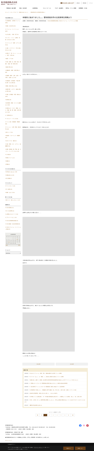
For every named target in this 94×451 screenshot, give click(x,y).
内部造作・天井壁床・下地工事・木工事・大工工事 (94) (13, 81)
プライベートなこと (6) (11, 217)
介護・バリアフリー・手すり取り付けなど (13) (13, 49)
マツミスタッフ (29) (10, 185)
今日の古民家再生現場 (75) (12, 220)
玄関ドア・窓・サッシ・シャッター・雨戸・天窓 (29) (13, 54)
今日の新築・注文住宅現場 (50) (13, 223)
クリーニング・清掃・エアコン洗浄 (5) (13, 43)
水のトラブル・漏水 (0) (11, 140)
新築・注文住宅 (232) (11, 25)
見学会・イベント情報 (71, 8)
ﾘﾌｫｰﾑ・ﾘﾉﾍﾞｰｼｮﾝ (47, 8)
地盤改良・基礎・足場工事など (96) (12, 71)
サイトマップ (9, 440)
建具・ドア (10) (9, 58)
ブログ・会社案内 (59, 8)
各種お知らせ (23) (10, 175)
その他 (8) (8, 154)
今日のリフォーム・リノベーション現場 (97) (13, 228)
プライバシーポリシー (38, 447)
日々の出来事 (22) (10, 210)
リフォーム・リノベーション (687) (12, 30)
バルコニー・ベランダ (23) (12, 118)
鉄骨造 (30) (8, 99)
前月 (7, 245)
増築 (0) (8, 164)
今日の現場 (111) (10, 207)
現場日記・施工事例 (11, 8)
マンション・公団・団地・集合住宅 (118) (13, 128)
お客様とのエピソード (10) (12, 214)
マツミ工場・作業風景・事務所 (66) (12, 122)
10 (17, 239)
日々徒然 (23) (9, 189)
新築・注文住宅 (23, 8)
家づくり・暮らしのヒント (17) (13, 200)
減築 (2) (8, 161)
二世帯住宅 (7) (9, 115)
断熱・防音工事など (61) (11, 86)
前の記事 (38, 364)
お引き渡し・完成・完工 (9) (12, 34)
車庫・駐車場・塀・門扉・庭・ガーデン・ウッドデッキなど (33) (13, 150)
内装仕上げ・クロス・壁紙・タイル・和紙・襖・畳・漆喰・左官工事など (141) (13, 110)
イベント (91, 3)
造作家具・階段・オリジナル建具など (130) (13, 103)
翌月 (19, 245)
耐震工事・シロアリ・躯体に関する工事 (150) (13, 90)
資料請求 (84, 3)
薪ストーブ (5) (9, 132)
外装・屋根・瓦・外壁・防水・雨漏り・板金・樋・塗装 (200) (13, 62)
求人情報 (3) (9, 178)
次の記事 (72, 364)
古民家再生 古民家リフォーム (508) (12, 21)
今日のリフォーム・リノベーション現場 (68, 20)
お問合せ (78, 3)
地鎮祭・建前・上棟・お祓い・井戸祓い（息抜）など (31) (13, 76)
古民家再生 (35, 8)
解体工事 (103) (9, 67)
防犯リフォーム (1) (10, 157)
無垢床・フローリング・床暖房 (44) (12, 136)
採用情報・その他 (83, 8)
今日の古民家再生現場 (52, 20)
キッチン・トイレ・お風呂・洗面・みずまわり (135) (12, 38)
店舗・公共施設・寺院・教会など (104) (13, 95)
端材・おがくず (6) (10, 192)
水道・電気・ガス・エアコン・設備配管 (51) (13, 145)
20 (8, 241)
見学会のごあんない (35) (11, 171)
